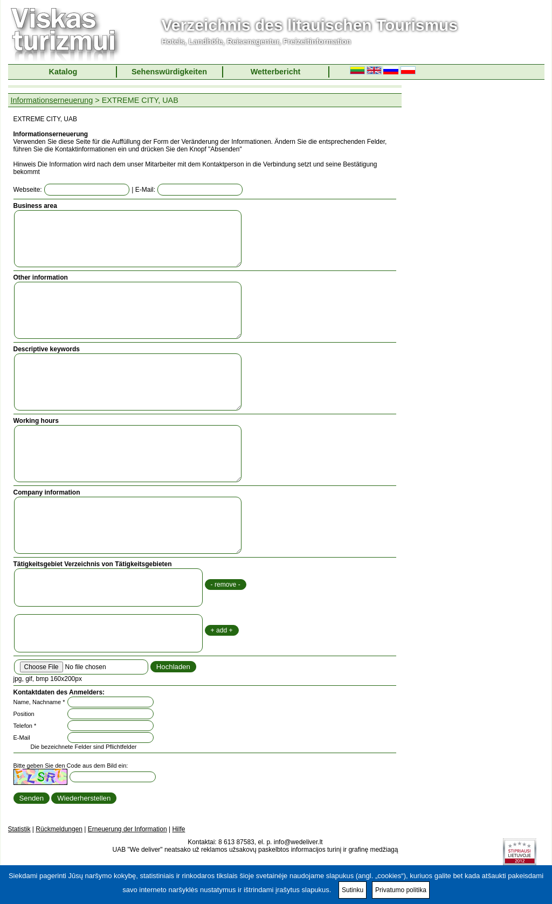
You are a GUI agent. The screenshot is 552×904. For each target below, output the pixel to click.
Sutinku (352, 890)
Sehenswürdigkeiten (169, 71)
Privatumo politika (400, 890)
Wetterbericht (276, 71)
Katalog (63, 71)
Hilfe (178, 829)
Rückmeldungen (59, 829)
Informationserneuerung (52, 100)
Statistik (19, 829)
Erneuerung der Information (127, 829)
